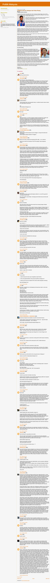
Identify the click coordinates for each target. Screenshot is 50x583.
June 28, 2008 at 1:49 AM (23, 260)
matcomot (22, 516)
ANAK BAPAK (22, 472)
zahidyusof (22, 98)
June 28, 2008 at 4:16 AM (23, 334)
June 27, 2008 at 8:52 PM (23, 199)
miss (21, 73)
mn (20, 273)
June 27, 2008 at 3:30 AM (23, 76)
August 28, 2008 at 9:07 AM (24, 575)
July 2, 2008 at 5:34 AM (23, 471)
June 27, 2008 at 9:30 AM (23, 128)
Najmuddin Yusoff (23, 110)
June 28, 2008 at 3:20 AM (23, 324)
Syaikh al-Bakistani (23, 137)
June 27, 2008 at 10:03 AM (23, 136)
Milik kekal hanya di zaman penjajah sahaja (8, 16)
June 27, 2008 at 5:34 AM (23, 108)
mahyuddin (22, 239)
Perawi (21, 539)
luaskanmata (22, 371)
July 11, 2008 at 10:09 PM (23, 522)
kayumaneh (22, 408)
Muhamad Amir (23, 447)
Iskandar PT (22, 457)
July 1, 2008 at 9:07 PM (23, 407)
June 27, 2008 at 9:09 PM (23, 218)
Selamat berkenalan (5, 18)
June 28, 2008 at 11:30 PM (24, 357)
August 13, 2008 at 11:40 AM (24, 546)
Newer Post (19, 578)
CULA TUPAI (22, 325)
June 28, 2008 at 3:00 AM (23, 314)
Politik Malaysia (10, 4)
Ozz (20, 285)
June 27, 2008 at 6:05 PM (23, 181)
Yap (20, 336)
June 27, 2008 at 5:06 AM (23, 97)
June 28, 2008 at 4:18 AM (23, 342)
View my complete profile (5, 27)
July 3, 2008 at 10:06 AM (23, 514)
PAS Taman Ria (23, 359)
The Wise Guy (22, 219)
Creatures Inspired (23, 182)
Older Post (47, 578)
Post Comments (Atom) (25, 580)
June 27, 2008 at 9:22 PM (23, 237)
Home (33, 578)
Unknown (21, 250)
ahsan (21, 534)
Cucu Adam (22, 78)
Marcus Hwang (23, 145)
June (3, 15)
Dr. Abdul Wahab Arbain (24, 130)
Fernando (21, 352)
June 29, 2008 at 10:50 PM (24, 389)
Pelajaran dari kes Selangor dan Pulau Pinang (8, 17)
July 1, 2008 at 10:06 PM (23, 424)
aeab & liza (22, 191)
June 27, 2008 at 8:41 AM (23, 113)
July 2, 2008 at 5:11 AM (23, 456)
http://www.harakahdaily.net (5, 9)
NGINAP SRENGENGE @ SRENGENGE (27, 316)
